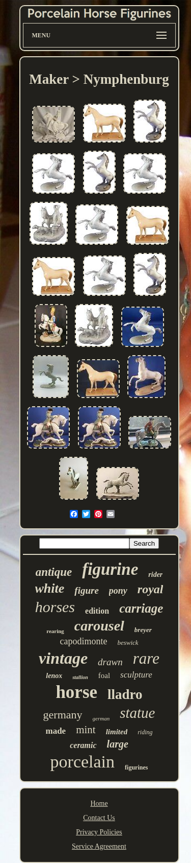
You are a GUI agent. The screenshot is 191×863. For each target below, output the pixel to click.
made (55, 731)
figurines (136, 767)
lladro (125, 694)
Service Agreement (99, 846)
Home (98, 803)
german (101, 718)
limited (117, 732)
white (50, 588)
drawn (110, 662)
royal (150, 589)
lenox (54, 676)
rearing (55, 631)
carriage (141, 608)
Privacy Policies (99, 832)
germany (63, 714)
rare (146, 658)
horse (76, 692)
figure (86, 590)
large (117, 744)
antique (54, 572)
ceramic (83, 745)
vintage (63, 658)
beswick (127, 642)
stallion (80, 677)
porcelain (82, 761)
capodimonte (83, 641)
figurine (110, 569)
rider (155, 574)
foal (104, 675)
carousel (99, 626)
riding (145, 732)
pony (118, 591)
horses (55, 606)
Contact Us (99, 818)
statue (137, 713)
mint (86, 730)
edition (97, 611)
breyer (143, 630)
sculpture (136, 675)
